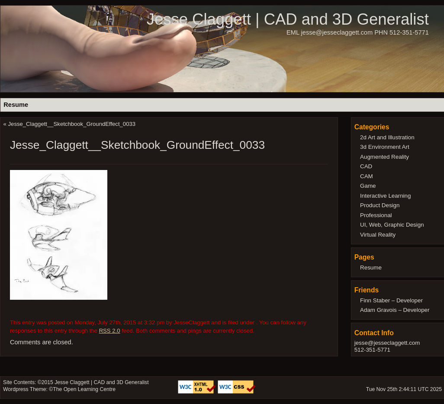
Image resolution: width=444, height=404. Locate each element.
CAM (366, 176)
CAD (366, 166)
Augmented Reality (384, 157)
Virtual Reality (378, 234)
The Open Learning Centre (84, 389)
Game (368, 186)
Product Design (379, 205)
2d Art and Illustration (387, 137)
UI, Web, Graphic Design (392, 224)
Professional (376, 215)
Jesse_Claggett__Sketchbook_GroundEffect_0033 (72, 124)
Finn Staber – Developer (391, 300)
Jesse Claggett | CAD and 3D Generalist (288, 19)
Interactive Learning (385, 195)
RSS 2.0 (109, 330)
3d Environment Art (384, 147)
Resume (15, 104)
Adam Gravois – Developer (394, 310)
